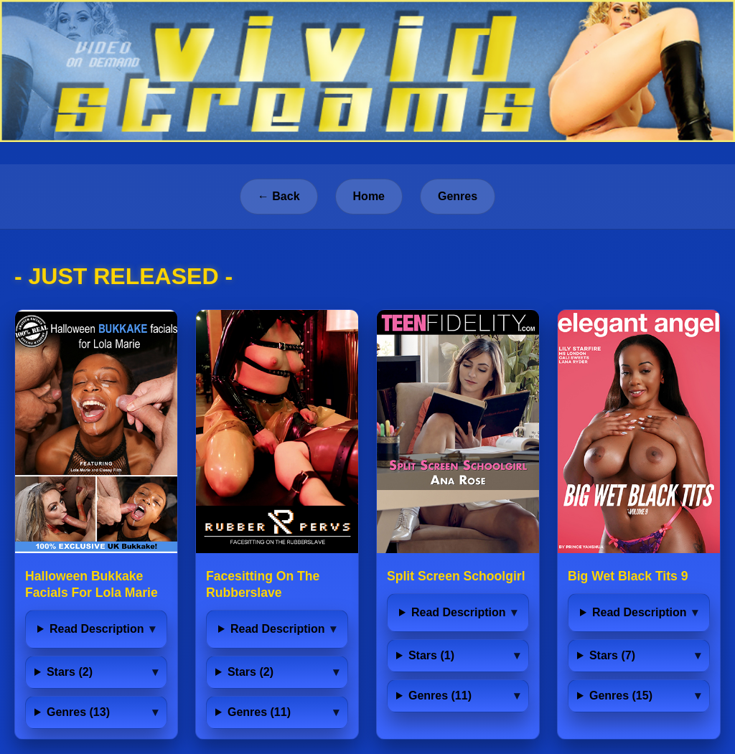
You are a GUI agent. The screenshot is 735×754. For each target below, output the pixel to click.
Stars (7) (612, 655)
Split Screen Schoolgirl (456, 576)
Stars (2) (70, 672)
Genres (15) (620, 695)
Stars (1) (431, 655)
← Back (279, 196)
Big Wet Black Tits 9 (628, 576)
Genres (457, 196)
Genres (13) (78, 712)
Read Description (97, 629)
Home (369, 196)
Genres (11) (259, 712)
